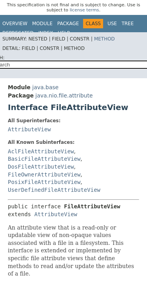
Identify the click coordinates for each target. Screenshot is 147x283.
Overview (14, 23)
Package (68, 23)
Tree (128, 23)
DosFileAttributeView (41, 167)
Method (104, 39)
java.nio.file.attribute (64, 95)
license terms (84, 10)
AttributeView (29, 129)
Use (112, 23)
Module (42, 23)
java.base (45, 87)
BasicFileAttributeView (44, 159)
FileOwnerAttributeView (44, 174)
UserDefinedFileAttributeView (54, 190)
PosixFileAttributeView (44, 182)
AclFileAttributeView (41, 151)
